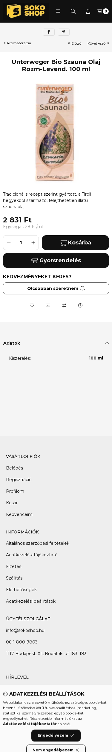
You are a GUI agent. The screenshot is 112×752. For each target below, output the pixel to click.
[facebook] (49, 32)
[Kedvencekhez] (32, 305)
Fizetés (13, 566)
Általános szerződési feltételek (37, 543)
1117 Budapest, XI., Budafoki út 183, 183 (46, 653)
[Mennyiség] (21, 243)
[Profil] (88, 11)
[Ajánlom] (48, 305)
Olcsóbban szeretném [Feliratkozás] (56, 288)
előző (75, 43)
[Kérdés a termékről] (80, 305)
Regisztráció (19, 479)
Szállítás (14, 578)
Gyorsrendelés (56, 260)
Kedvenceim (19, 514)
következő (98, 43)
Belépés (14, 468)
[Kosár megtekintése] (103, 11)
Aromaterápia (19, 43)
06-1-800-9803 (22, 642)
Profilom (15, 491)
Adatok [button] (11, 343)
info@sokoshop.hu (25, 630)
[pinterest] (64, 32)
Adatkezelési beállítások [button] (31, 601)
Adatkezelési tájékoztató (32, 555)
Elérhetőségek (21, 589)
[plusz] (33, 243)
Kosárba (75, 242)
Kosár (12, 502)
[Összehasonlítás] (64, 305)
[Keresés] (73, 11)
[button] (58, 11)
